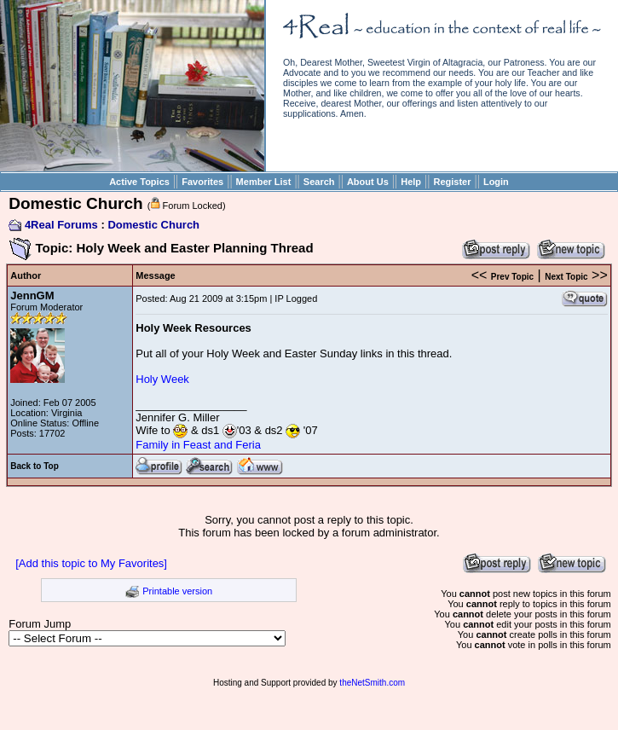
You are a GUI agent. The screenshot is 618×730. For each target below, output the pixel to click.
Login (496, 182)
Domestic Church (153, 224)
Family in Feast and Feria (198, 444)
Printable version (177, 591)
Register (452, 182)
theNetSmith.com (372, 682)
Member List (264, 182)
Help (411, 182)
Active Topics (139, 182)
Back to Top (34, 466)
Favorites (202, 182)
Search (319, 182)
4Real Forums (61, 224)
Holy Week (162, 379)
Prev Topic (512, 276)
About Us (368, 182)
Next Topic (566, 276)
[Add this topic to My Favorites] (91, 563)
